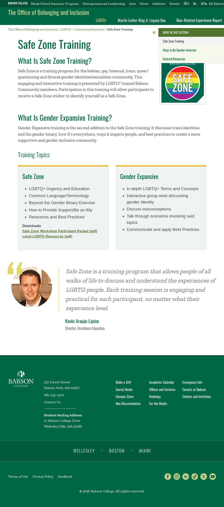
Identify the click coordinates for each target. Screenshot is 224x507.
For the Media (158, 403)
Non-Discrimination (128, 403)
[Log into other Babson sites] (186, 3)
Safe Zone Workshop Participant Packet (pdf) (59, 231)
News (144, 4)
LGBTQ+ (101, 20)
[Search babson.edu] (195, 3)
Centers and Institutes (196, 396)
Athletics (159, 4)
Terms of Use (18, 476)
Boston (117, 450)
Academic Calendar (161, 382)
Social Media (124, 389)
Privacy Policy (43, 476)
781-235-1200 (54, 395)
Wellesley (84, 450)
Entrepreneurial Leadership (104, 4)
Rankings (155, 396)
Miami (145, 450)
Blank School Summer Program (55, 4)
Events (175, 4)
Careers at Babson (194, 389)
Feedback (65, 476)
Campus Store (125, 396)
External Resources (174, 58)
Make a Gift (123, 382)
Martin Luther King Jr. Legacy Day (142, 20)
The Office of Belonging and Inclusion (48, 12)
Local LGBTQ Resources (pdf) (47, 236)
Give (132, 4)
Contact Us (52, 402)
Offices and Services (162, 389)
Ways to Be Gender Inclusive (179, 50)
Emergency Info (192, 382)
